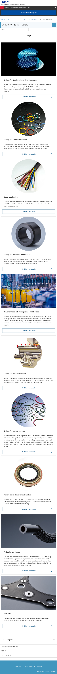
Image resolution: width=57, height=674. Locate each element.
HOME (3, 19)
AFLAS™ (23, 19)
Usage (2, 29)
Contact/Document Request (10, 646)
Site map (39, 666)
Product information (12, 19)
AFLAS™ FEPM (32, 19)
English (8, 640)
